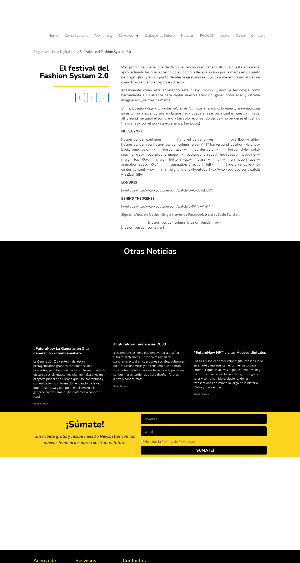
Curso (240, 35)
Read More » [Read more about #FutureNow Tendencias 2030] (121, 386)
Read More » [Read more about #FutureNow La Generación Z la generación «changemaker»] (41, 403)
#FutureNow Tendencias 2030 (139, 344)
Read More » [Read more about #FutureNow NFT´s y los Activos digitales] (201, 394)
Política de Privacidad (178, 441)
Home (53, 35)
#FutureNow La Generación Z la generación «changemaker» (61, 351)
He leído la (169, 441)
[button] (80, 97)
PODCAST (207, 35)
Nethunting (104, 35)
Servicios (126, 35)
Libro (225, 35)
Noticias (187, 35)
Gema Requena (76, 35)
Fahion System (214, 90)
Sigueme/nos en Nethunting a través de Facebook (162, 214)
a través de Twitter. (224, 214)
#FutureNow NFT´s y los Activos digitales (230, 352)
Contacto (258, 35)
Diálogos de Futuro (160, 35)
